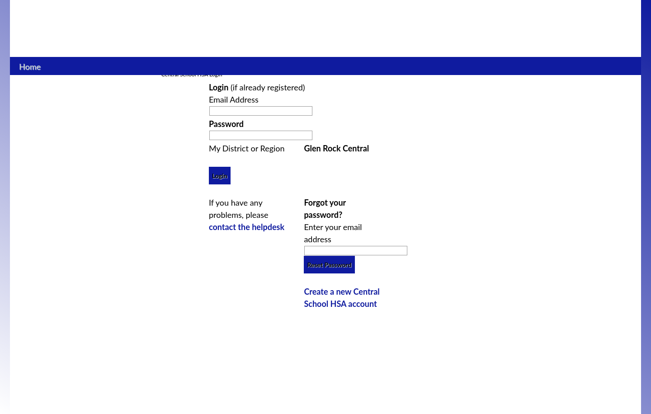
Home (30, 65)
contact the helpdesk (246, 227)
